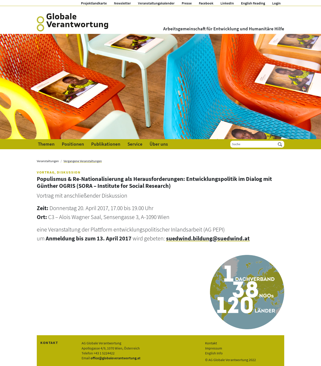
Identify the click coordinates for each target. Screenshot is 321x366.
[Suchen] (280, 144)
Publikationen (105, 144)
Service (135, 144)
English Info (214, 353)
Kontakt (211, 343)
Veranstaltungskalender (156, 3)
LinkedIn (227, 3)
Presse (187, 3)
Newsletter (122, 3)
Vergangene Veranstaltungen (83, 161)
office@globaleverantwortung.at (115, 358)
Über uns (159, 144)
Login (276, 3)
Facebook (206, 3)
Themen (46, 144)
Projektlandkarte (94, 3)
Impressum (213, 348)
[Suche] (253, 144)
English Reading (253, 3)
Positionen (73, 144)
